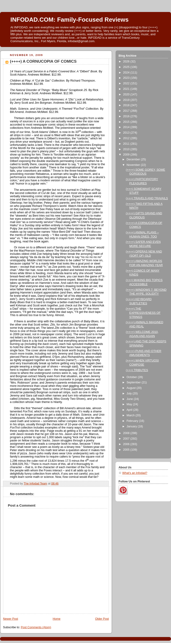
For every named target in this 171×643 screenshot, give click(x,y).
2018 (127, 105)
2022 (127, 83)
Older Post (102, 618)
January (132, 426)
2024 (127, 72)
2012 (127, 138)
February (133, 421)
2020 (127, 94)
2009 (127, 154)
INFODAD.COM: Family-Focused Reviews (69, 19)
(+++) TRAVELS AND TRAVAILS (147, 198)
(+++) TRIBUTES (137, 370)
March (131, 415)
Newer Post (10, 618)
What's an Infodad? (134, 473)
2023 (127, 77)
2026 (127, 61)
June (130, 399)
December (134, 159)
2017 (127, 110)
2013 (127, 132)
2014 (127, 127)
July (130, 393)
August (132, 388)
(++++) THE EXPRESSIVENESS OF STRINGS (143, 312)
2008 (127, 433)
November (134, 165)
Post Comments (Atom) (36, 627)
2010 (127, 149)
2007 (127, 438)
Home (57, 618)
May (130, 404)
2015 (127, 121)
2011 (127, 143)
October (132, 377)
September (134, 382)
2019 (127, 100)
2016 (127, 116)
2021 (127, 89)
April (130, 409)
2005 (127, 449)
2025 (127, 67)
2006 (127, 444)
